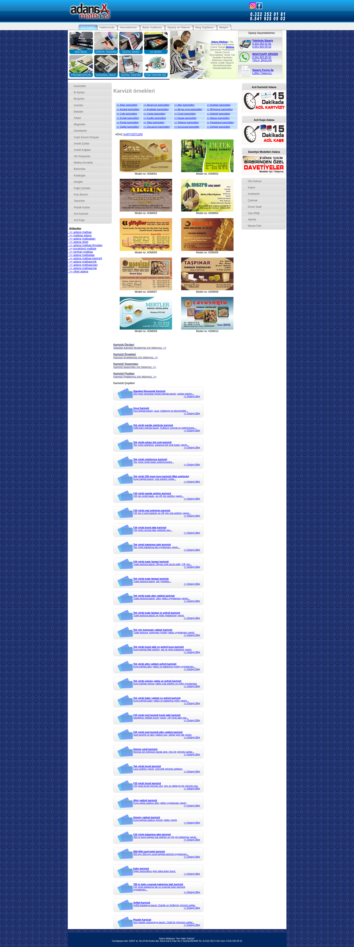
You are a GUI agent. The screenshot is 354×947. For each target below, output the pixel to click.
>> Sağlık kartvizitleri (128, 126)
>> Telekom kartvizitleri (186, 122)
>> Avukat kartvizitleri (128, 109)
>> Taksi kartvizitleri (153, 122)
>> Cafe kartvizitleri (127, 113)
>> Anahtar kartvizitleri (219, 105)
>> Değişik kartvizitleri (218, 126)
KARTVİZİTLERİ (133, 134)
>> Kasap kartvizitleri (185, 118)
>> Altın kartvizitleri (184, 105)
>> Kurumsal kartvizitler (186, 126)
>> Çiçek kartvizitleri (185, 113)
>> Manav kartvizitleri (218, 118)
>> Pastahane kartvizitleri (220, 122)
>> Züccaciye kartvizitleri (156, 126)
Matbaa (230, 47)
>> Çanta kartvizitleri (154, 113)
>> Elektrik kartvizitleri (218, 113)
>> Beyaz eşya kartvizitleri (188, 109)
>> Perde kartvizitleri (127, 122)
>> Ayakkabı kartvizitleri (156, 109)
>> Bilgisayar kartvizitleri (220, 109)
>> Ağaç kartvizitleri (127, 105)
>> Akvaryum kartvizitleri (156, 105)
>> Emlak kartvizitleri (128, 118)
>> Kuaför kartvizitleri (154, 118)
